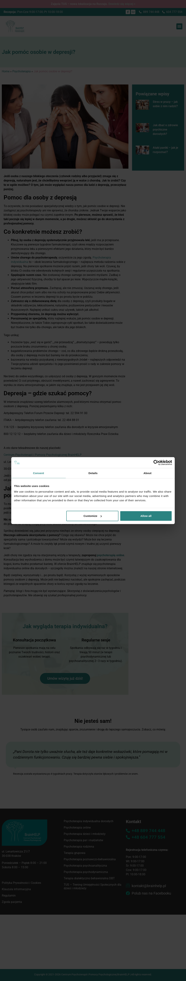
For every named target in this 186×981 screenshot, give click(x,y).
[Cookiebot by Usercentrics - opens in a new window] (156, 462)
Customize (93, 515)
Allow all (145, 515)
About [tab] (147, 472)
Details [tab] (93, 472)
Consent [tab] (38, 472)
